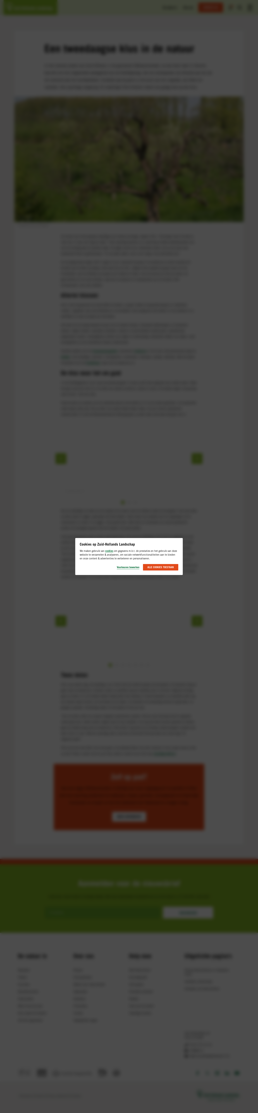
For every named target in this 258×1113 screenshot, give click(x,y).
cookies (109, 550)
